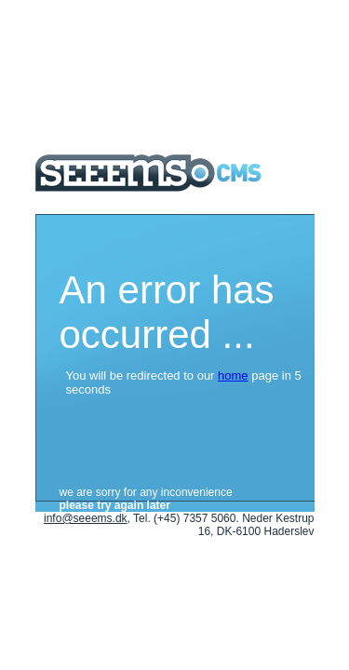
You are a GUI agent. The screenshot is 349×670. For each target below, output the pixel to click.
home (233, 375)
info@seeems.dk (86, 518)
